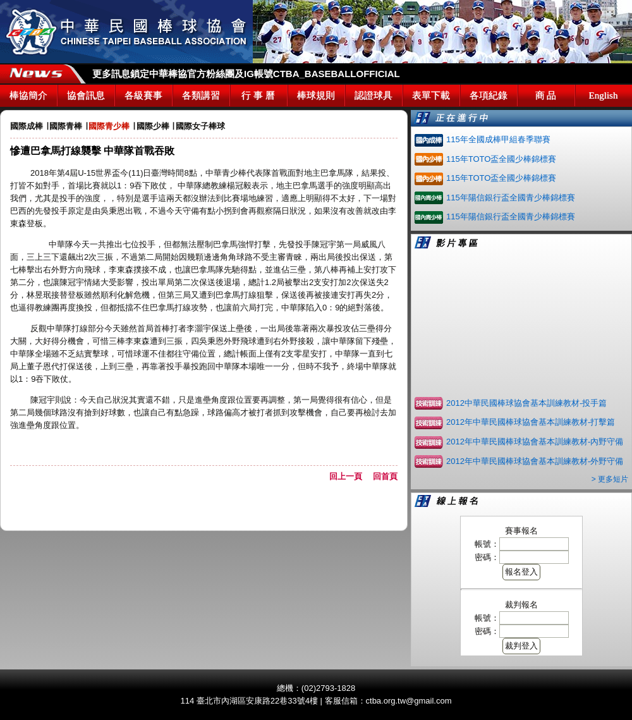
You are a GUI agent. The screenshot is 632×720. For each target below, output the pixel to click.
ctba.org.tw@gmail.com (409, 700)
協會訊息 (86, 95)
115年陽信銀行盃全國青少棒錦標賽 (510, 197)
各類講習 (201, 95)
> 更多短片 (610, 479)
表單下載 (431, 95)
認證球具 (373, 95)
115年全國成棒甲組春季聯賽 (498, 139)
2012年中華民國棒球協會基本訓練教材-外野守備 (534, 461)
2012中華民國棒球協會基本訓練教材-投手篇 (526, 403)
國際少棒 (153, 126)
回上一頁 (349, 476)
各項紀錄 (488, 95)
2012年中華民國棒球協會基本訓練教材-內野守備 (534, 441)
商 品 (546, 95)
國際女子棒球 (200, 126)
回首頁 (385, 476)
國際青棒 (65, 126)
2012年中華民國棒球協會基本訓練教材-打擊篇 (530, 422)
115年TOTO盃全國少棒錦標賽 (501, 159)
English (603, 95)
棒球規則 (316, 95)
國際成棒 (26, 126)
